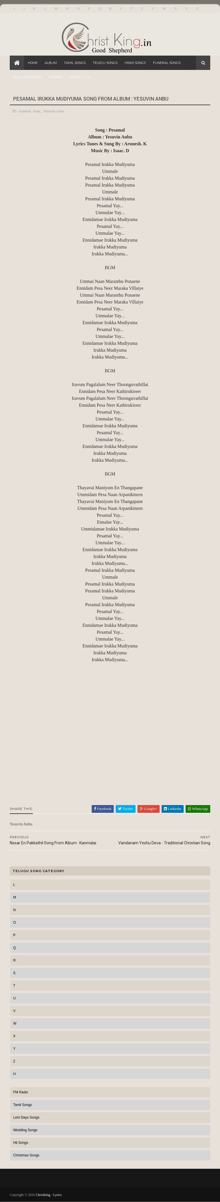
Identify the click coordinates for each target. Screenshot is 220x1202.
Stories (55, 77)
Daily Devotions (27, 77)
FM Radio (20, 1092)
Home (33, 63)
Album (51, 63)
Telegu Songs (105, 63)
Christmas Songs (26, 1155)
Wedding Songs (25, 1130)
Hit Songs (20, 1143)
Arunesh (24, 111)
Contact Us (79, 77)
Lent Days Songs (26, 1117)
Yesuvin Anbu (53, 111)
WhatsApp (198, 808)
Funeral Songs (166, 63)
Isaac (37, 111)
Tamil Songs (75, 63)
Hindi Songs (135, 63)
